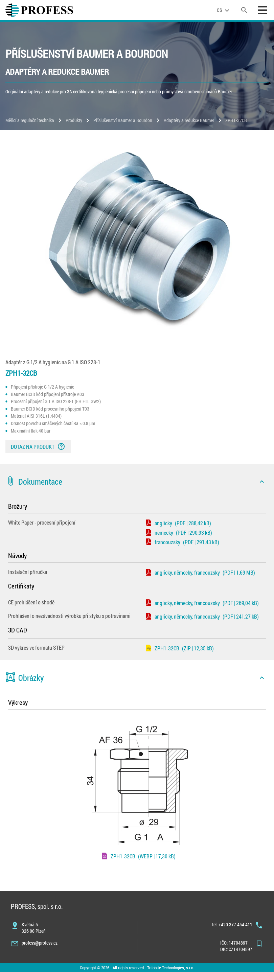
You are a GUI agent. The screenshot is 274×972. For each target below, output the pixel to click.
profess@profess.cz (40, 943)
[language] (224, 10)
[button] (137, 481)
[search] (244, 10)
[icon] (262, 481)
